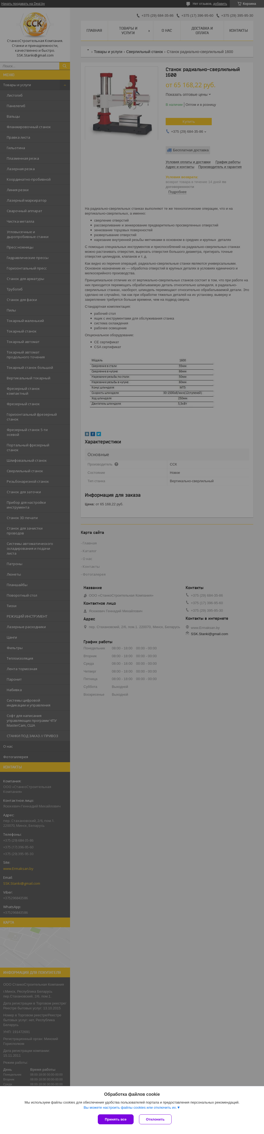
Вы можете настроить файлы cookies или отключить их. (130, 1107)
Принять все (116, 1119)
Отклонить (155, 1119)
